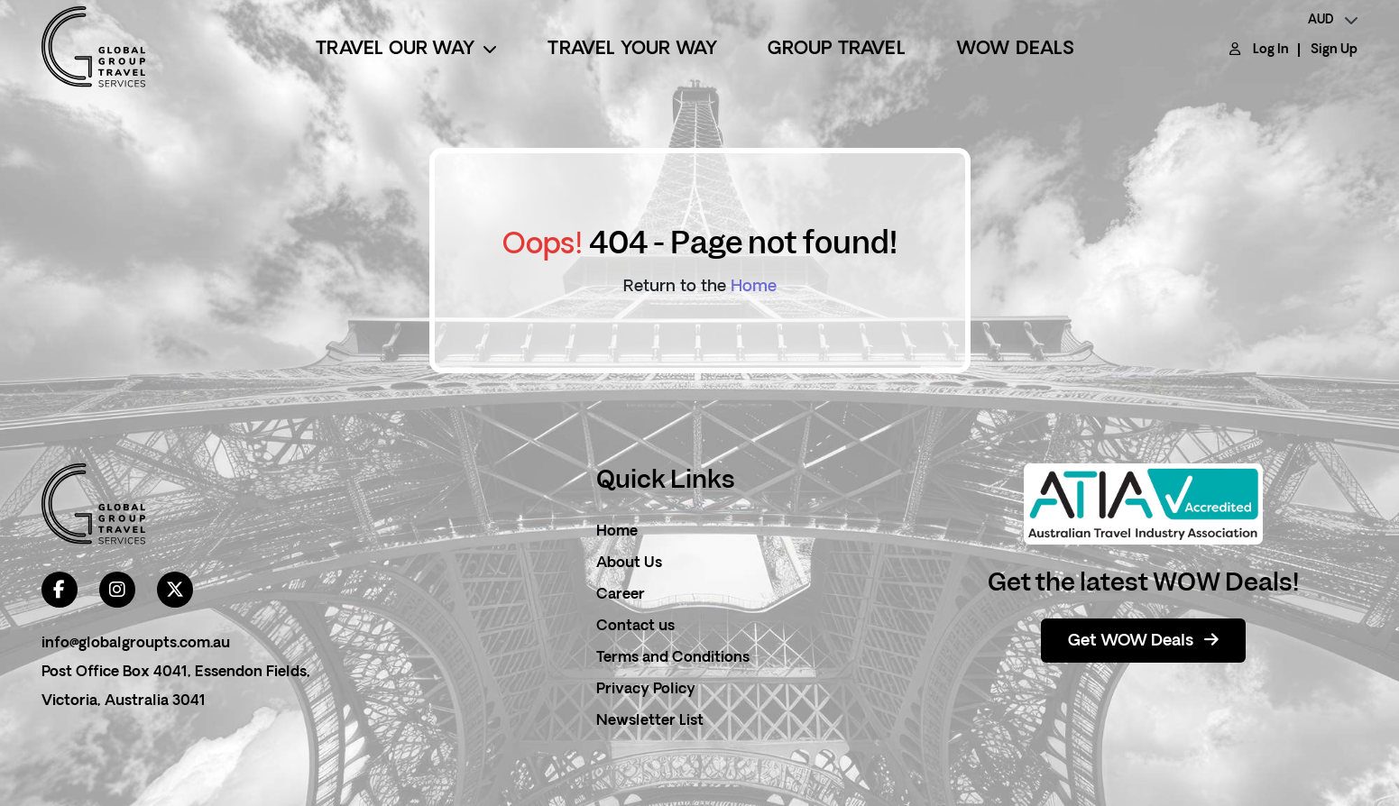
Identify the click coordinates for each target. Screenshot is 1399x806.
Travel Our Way (406, 50)
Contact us (635, 626)
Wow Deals (1015, 50)
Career (620, 595)
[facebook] (59, 590)
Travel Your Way (632, 50)
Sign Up (1334, 50)
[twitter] (175, 590)
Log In (1271, 50)
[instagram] (117, 590)
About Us (629, 563)
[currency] (1333, 20)
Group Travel (836, 50)
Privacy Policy (645, 689)
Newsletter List (650, 721)
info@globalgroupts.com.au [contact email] (135, 644)
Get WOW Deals (1143, 641)
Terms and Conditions (673, 658)
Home (754, 287)
